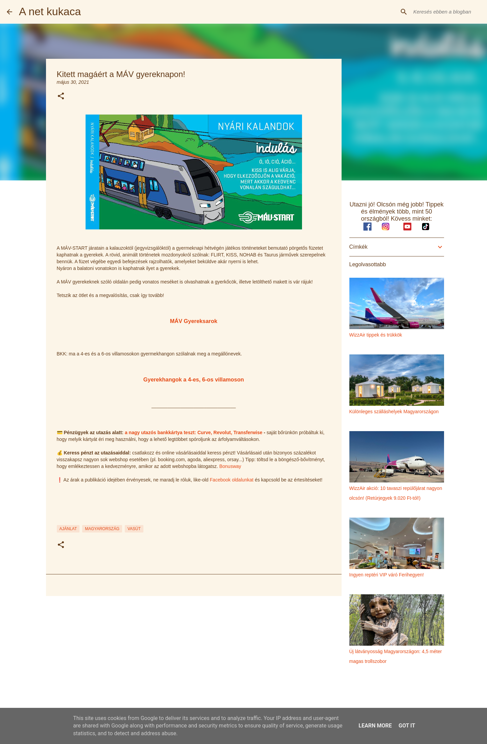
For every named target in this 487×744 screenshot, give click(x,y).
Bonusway (230, 466)
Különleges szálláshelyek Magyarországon (394, 411)
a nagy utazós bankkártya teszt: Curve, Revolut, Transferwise (193, 432)
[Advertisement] (193, 653)
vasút (134, 528)
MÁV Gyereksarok (193, 321)
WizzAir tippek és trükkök (375, 335)
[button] (61, 96)
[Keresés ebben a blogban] (446, 12)
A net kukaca (50, 11)
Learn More (375, 725)
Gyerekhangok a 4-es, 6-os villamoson (193, 379)
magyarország (102, 528)
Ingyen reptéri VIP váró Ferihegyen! (386, 574)
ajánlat (68, 528)
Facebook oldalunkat (231, 479)
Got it (406, 725)
